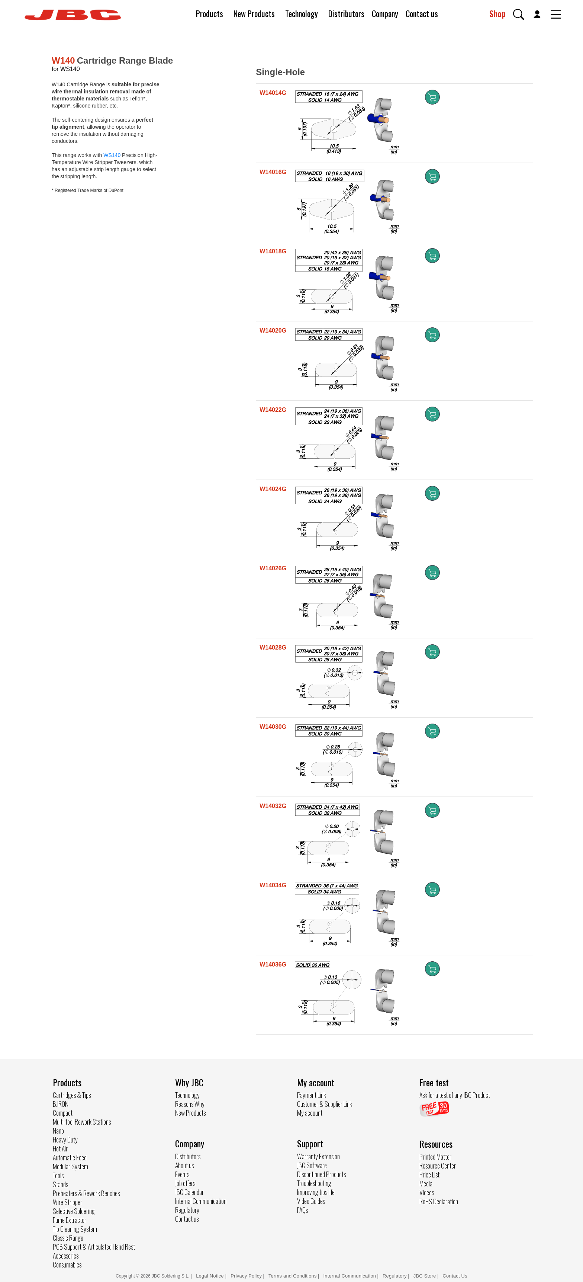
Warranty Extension (318, 1156)
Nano (58, 1130)
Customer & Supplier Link (324, 1104)
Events (182, 1174)
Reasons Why (189, 1104)
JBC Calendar (189, 1192)
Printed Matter (435, 1156)
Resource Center (437, 1165)
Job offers (185, 1183)
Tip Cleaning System (75, 1229)
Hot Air (60, 1148)
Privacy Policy (246, 1276)
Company (385, 13)
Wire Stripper (67, 1202)
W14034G (273, 885)
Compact (63, 1113)
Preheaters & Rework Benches (86, 1193)
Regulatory (187, 1210)
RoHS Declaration (438, 1201)
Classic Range (68, 1238)
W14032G (273, 806)
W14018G (273, 251)
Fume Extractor (69, 1220)
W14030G (273, 727)
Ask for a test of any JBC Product (454, 1095)
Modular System (70, 1166)
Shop (497, 13)
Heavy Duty (65, 1139)
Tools (58, 1175)
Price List (429, 1174)
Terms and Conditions (292, 1276)
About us (184, 1165)
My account (309, 1113)
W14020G (273, 330)
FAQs (302, 1210)
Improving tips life (316, 1192)
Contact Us (455, 1276)
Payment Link (311, 1095)
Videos (426, 1192)
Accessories (65, 1255)
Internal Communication (200, 1201)
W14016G (273, 172)
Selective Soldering (74, 1211)
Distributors (346, 13)
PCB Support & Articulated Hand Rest (94, 1246)
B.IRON (60, 1104)
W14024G (273, 489)
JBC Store (424, 1276)
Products (209, 13)
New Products (254, 13)
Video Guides (311, 1201)
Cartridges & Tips (72, 1095)
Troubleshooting (314, 1183)
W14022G (273, 410)
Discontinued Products (321, 1174)
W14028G (273, 647)
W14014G (273, 93)
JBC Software (312, 1165)
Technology (301, 13)
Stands (60, 1184)
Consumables (67, 1264)
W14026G (273, 568)
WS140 (111, 155)
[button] (518, 14)
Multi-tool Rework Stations (82, 1121)
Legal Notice (210, 1276)
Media (425, 1183)
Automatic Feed (70, 1157)
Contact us (422, 13)
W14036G (273, 964)
